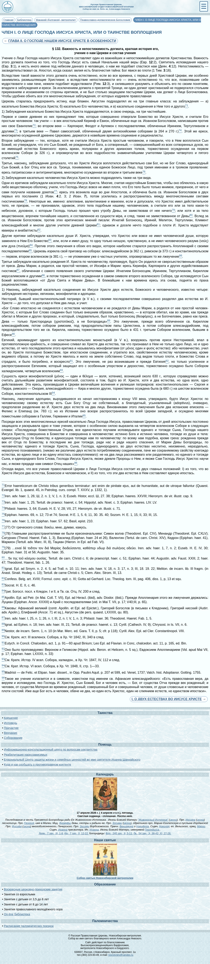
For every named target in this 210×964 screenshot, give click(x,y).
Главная (8, 19)
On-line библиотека (17, 914)
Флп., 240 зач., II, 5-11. (119, 833)
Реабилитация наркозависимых (25, 754)
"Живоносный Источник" (153, 819)
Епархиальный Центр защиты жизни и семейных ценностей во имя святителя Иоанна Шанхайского (72, 759)
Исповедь (10, 723)
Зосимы (117, 823)
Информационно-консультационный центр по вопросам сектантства (50, 749)
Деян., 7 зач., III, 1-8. (51, 833)
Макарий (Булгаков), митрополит (56, 19)
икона (173, 819)
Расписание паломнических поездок (29, 926)
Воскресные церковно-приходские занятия (33, 889)
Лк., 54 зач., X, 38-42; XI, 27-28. (152, 833)
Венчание (10, 733)
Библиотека (24, 19)
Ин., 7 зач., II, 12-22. (76, 833)
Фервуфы (65, 823)
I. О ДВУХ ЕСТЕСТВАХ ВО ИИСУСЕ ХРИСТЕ (167, 699)
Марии (201, 826)
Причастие (11, 728)
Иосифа (190, 819)
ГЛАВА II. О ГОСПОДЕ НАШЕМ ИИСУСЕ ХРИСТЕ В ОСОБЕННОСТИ (62, 41)
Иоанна (62, 829)
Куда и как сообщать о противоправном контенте (37, 764)
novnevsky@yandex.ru (120, 955)
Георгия (29, 823)
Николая (164, 826)
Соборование (13, 737)
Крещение (11, 718)
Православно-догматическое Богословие (105, 19)
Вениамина (126, 826)
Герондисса (152, 829)
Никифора (142, 826)
